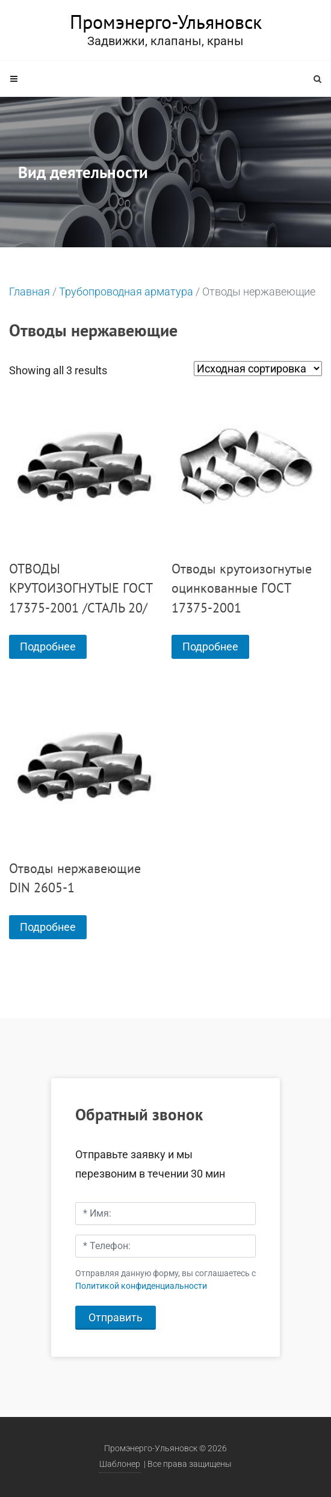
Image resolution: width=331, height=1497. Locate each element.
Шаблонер (119, 1464)
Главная (29, 291)
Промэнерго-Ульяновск (166, 21)
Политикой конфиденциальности (141, 1286)
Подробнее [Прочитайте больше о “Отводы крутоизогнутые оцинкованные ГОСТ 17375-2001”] (210, 646)
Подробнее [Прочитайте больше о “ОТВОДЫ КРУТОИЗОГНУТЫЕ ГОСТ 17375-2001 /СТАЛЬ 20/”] (48, 646)
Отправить (115, 1317)
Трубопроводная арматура (126, 291)
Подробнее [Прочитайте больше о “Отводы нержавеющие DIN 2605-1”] (48, 927)
